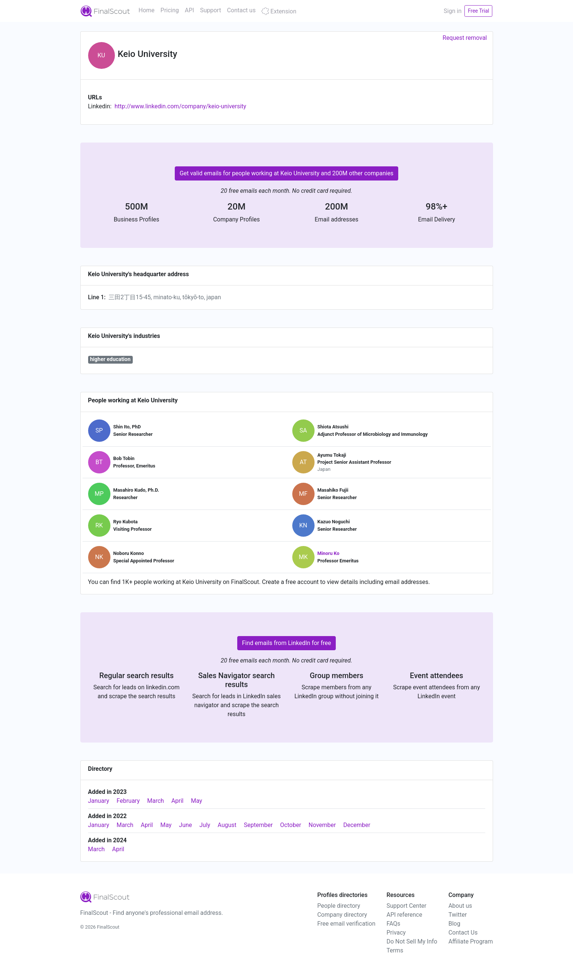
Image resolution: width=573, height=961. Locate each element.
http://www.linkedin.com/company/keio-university (180, 106)
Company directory (342, 914)
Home (147, 10)
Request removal (464, 37)
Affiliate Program (470, 941)
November (322, 824)
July (204, 824)
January (98, 800)
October (290, 824)
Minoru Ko (328, 553)
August (227, 824)
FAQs (393, 923)
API (189, 10)
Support (210, 10)
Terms (394, 950)
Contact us (241, 10)
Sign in (452, 11)
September (258, 824)
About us (460, 905)
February (128, 800)
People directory (338, 905)
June (185, 824)
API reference (404, 914)
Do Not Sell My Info (411, 941)
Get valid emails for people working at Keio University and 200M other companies (286, 173)
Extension (278, 11)
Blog (454, 923)
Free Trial (478, 11)
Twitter (457, 914)
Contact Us (463, 932)
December (356, 824)
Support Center (406, 905)
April (177, 800)
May (196, 800)
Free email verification (346, 923)
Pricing (170, 10)
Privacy (396, 932)
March (155, 800)
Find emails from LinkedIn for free (286, 642)
